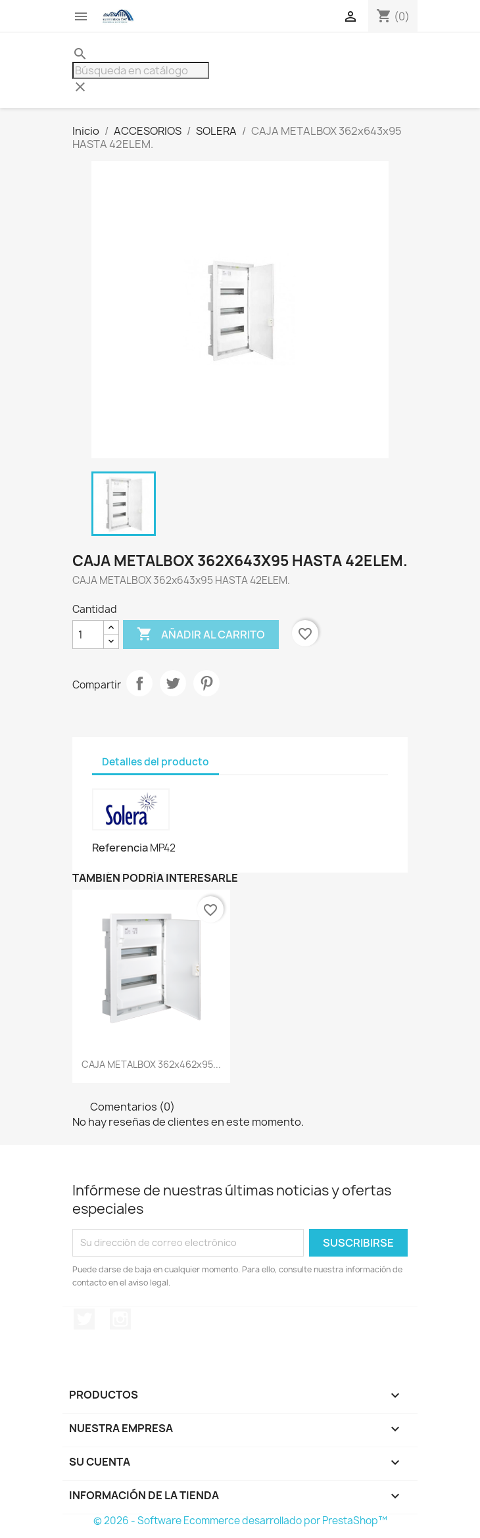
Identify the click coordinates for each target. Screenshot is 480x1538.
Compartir (139, 683)
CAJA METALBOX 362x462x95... (151, 1064)
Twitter (84, 1319)
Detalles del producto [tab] (155, 762)
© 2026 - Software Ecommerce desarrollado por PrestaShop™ (240, 1520)
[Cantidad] (88, 634)
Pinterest (206, 683)
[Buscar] (140, 70)
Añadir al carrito (201, 634)
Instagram (120, 1319)
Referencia (120, 847)
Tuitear (173, 683)
